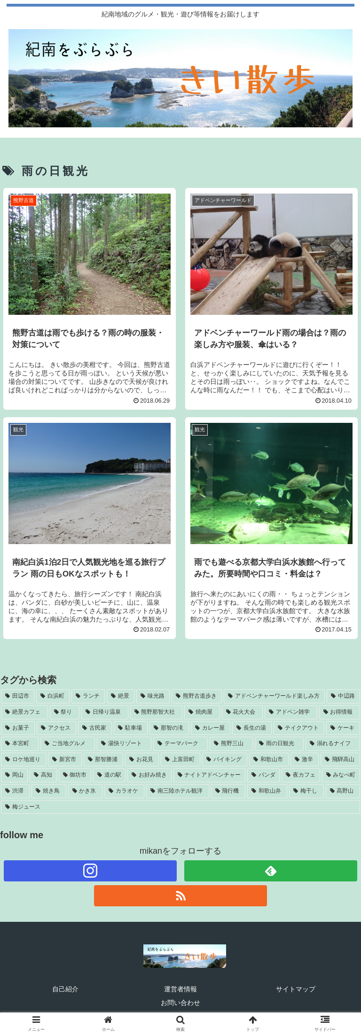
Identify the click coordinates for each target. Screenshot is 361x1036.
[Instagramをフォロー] (90, 870)
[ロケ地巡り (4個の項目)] (23, 760)
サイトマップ (295, 989)
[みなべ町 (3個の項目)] (341, 775)
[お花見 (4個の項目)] (142, 760)
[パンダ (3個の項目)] (263, 775)
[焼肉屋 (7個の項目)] (202, 712)
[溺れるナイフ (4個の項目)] (333, 744)
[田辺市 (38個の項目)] (17, 696)
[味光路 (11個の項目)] (153, 696)
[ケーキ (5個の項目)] (343, 728)
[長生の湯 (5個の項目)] (252, 728)
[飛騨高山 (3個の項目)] (340, 760)
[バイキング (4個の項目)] (224, 760)
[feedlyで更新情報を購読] (271, 870)
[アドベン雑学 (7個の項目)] (291, 712)
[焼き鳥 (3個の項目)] (48, 791)
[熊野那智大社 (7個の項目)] (156, 712)
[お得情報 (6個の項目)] (340, 712)
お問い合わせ (180, 1002)
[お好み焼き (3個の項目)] (149, 775)
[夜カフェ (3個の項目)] (301, 775)
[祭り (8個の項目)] (65, 712)
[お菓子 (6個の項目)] (18, 728)
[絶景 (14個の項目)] (120, 696)
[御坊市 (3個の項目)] (75, 775)
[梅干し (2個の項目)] (306, 791)
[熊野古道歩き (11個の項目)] (197, 696)
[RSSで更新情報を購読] (180, 895)
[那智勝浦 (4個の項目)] (103, 760)
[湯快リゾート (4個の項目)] (124, 744)
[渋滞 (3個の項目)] (15, 791)
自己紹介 (65, 989)
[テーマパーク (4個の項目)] (180, 744)
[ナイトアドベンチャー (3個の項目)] (209, 775)
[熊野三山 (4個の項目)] (231, 744)
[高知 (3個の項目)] (43, 775)
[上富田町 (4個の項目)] (180, 760)
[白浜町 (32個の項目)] (53, 696)
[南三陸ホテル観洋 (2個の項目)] (177, 791)
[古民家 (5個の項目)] (95, 728)
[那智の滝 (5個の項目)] (169, 728)
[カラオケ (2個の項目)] (124, 791)
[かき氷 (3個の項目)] (85, 791)
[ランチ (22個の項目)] (88, 696)
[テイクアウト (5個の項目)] (299, 728)
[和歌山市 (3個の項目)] (269, 760)
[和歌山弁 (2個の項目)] (267, 791)
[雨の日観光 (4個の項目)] (279, 744)
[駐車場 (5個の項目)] (131, 728)
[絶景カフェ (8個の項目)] (24, 712)
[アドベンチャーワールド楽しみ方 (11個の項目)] (274, 696)
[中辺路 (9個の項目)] (343, 696)
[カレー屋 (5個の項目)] (210, 728)
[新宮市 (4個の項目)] (65, 760)
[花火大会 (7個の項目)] (242, 712)
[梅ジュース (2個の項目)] (180, 807)
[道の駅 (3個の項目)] (109, 775)
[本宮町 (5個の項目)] (20, 744)
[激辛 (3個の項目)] (304, 760)
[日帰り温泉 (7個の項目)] (104, 712)
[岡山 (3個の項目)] (14, 775)
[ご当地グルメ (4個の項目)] (67, 744)
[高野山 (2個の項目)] (343, 791)
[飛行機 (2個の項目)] (228, 791)
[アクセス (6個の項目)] (56, 728)
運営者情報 (180, 989)
